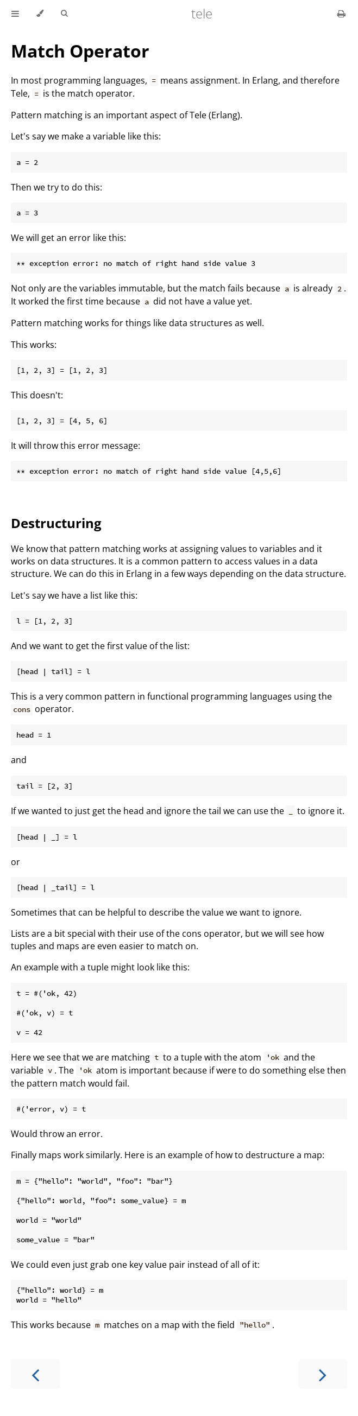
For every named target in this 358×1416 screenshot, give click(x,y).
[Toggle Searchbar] (64, 13)
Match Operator (80, 50)
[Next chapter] (322, 1374)
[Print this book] (341, 14)
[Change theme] (40, 13)
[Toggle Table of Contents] (15, 13)
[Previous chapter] (35, 1374)
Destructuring (56, 523)
